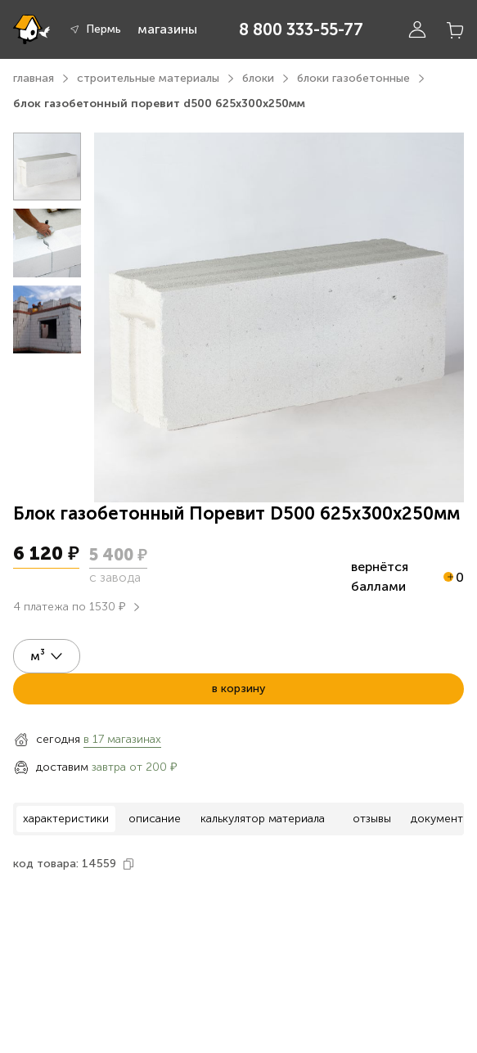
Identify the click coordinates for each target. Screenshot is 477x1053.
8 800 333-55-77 (301, 29)
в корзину (238, 688)
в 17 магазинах (122, 739)
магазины (167, 29)
